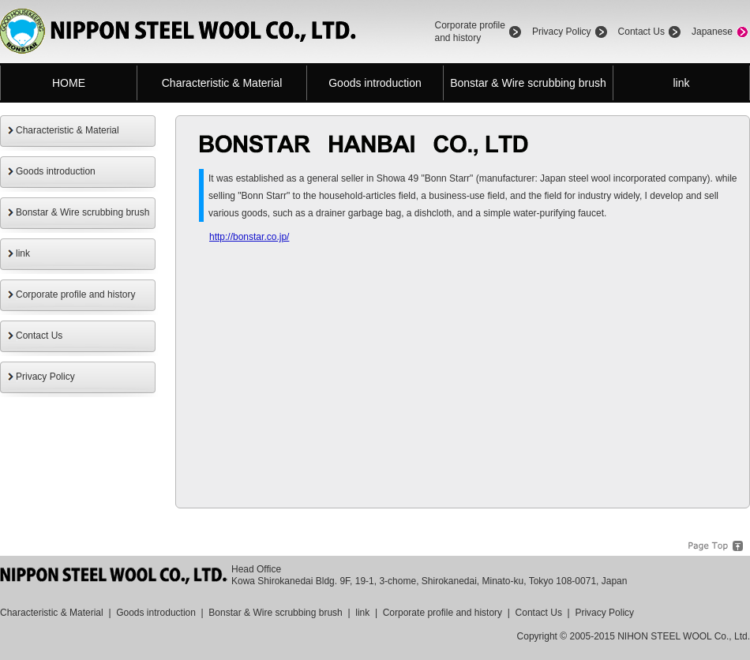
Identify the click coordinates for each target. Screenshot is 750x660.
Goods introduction (375, 83)
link (681, 83)
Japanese (712, 31)
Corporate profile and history (75, 294)
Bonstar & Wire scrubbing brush (528, 83)
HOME (68, 83)
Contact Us (641, 31)
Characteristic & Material (222, 83)
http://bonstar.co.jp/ (249, 236)
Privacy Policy (561, 31)
